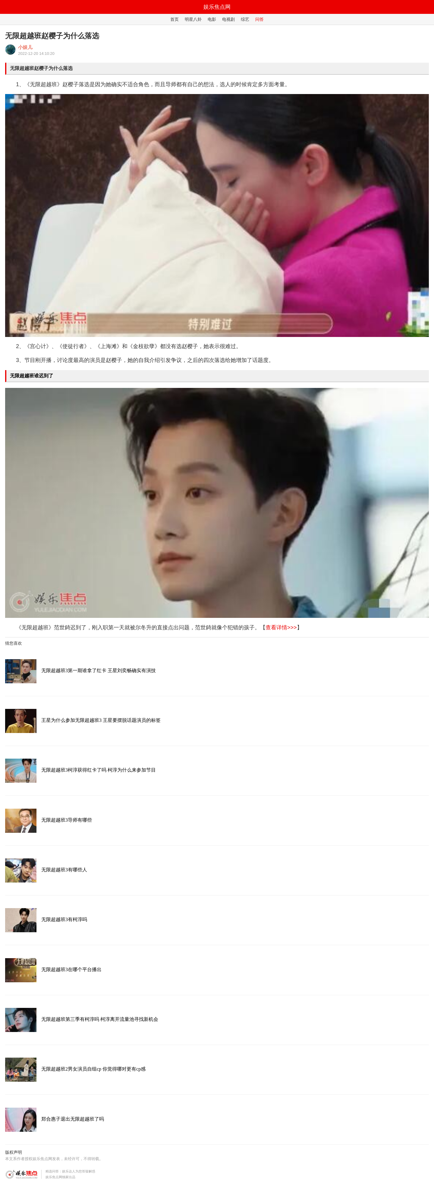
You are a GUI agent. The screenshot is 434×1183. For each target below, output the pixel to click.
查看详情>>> (281, 628)
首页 (174, 19)
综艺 (245, 19)
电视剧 (228, 19)
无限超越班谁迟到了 (31, 375)
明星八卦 (193, 19)
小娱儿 (25, 47)
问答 (259, 19)
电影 (212, 19)
